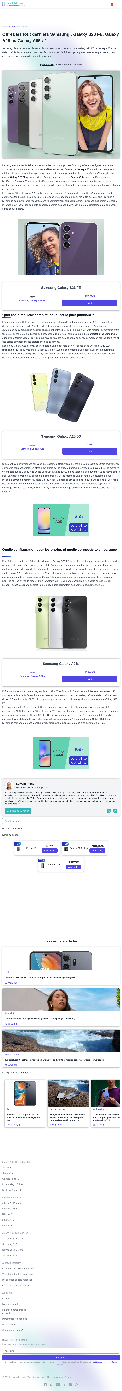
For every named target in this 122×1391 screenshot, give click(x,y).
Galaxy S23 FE (18, 177)
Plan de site (8, 1324)
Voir (90, 302)
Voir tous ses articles (18, 810)
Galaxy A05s (77, 177)
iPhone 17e (8, 1220)
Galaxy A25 (83, 169)
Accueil (5, 26)
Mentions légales (11, 1304)
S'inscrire (61, 1357)
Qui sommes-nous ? (12, 1330)
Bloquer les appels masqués (17, 1279)
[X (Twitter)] (109, 811)
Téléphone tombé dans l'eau (17, 1274)
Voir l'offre (49, 850)
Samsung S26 (9, 1244)
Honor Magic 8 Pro (12, 1184)
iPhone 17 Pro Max (12, 1203)
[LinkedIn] (115, 811)
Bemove (68, 1377)
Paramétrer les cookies (14, 1318)
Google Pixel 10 (10, 1178)
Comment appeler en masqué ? (19, 1268)
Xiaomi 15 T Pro (10, 1173)
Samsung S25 (9, 1255)
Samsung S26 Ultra (12, 1238)
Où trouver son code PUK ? (17, 1285)
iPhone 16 (7, 1225)
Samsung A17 (9, 1167)
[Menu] (118, 4)
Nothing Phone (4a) (12, 1190)
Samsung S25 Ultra (12, 1249)
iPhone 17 (7, 1214)
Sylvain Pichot (47, 64)
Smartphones (12, 821)
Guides (25, 26)
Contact (6, 1298)
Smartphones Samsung (102, 333)
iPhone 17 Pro (9, 1208)
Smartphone (15, 26)
